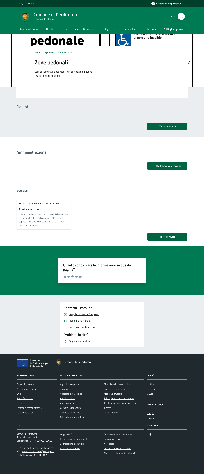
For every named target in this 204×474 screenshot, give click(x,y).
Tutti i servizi (167, 237)
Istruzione (151, 29)
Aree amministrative (26, 389)
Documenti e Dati (25, 412)
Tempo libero (131, 29)
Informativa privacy (113, 439)
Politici (20, 403)
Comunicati (152, 389)
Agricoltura (111, 29)
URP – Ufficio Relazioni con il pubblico (35, 448)
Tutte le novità (167, 126)
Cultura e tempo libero (71, 412)
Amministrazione (29, 29)
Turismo (107, 408)
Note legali (109, 443)
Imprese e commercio (114, 389)
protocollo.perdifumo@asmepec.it (38, 451)
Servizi (64, 29)
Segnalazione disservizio (72, 443)
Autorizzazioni (67, 403)
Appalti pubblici (67, 398)
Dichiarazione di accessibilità (117, 448)
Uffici (19, 393)
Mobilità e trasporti (113, 393)
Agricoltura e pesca (69, 384)
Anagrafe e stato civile (71, 393)
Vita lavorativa (111, 412)
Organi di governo (25, 384)
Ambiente (65, 389)
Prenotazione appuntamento (74, 439)
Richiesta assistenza (70, 448)
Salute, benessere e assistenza (119, 398)
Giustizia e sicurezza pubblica (118, 384)
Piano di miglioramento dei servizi (120, 453)
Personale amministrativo (29, 408)
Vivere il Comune (84, 29)
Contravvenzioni (29, 209)
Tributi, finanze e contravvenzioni (39, 203)
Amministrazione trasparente (118, 434)
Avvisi (150, 393)
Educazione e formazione (72, 417)
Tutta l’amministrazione (167, 166)
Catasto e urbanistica (70, 408)
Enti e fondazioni (25, 398)
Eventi (150, 418)
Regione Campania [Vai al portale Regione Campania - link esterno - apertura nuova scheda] (27, 3)
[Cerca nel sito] (181, 16)
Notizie (150, 384)
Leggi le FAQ (66, 434)
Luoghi (150, 413)
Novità (50, 29)
